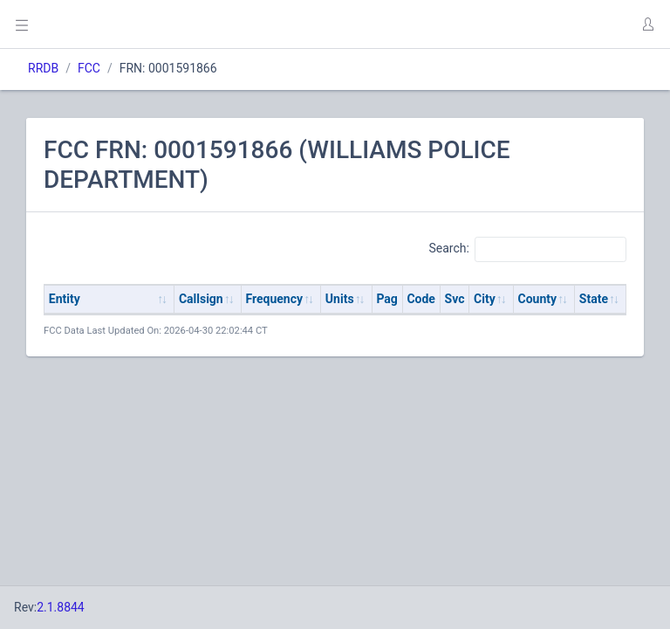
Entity (64, 299)
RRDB (43, 68)
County (537, 299)
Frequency (275, 299)
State (593, 299)
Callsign (201, 299)
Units (339, 299)
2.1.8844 (61, 607)
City (485, 299)
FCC (89, 68)
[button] (647, 24)
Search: (527, 249)
